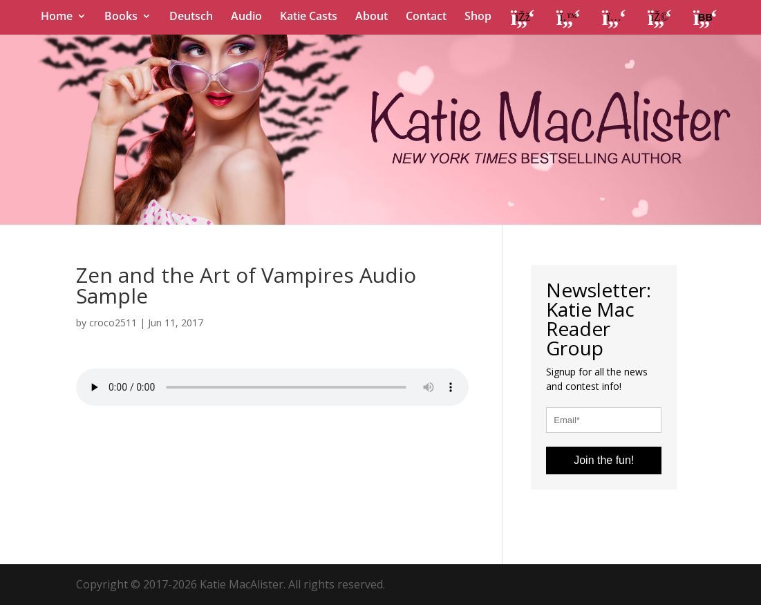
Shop (477, 17)
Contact (426, 17)
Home (57, 17)
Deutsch (191, 17)
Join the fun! (604, 460)
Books (121, 17)
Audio (246, 17)
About (371, 17)
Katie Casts (308, 17)
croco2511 (113, 322)
